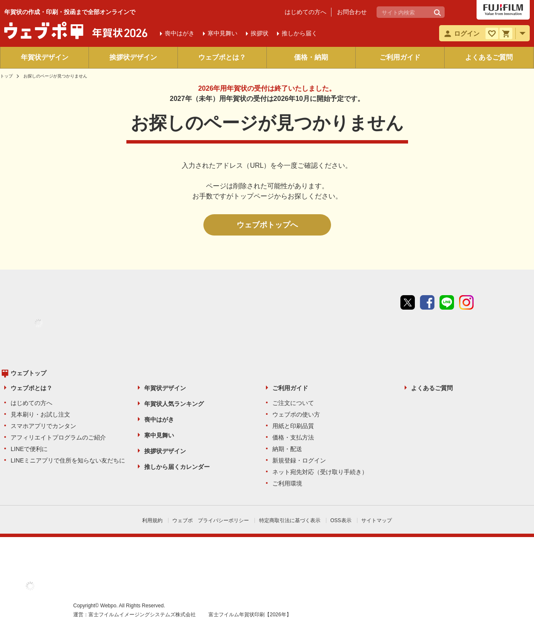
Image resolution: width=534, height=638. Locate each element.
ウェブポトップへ (267, 225)
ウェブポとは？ (222, 57)
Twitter (407, 302)
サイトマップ (376, 520)
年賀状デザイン (45, 57)
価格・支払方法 (293, 437)
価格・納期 (311, 57)
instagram (466, 302)
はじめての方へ (305, 12)
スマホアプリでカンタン (43, 425)
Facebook (427, 302)
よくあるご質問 (489, 57)
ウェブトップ (28, 373)
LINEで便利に (29, 448)
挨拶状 (259, 33)
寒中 (222, 33)
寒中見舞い (159, 435)
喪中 (179, 33)
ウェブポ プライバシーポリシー (210, 520)
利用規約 (152, 520)
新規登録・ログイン (299, 460)
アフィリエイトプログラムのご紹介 (58, 437)
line (447, 302)
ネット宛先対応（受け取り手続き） (320, 471)
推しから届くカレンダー (177, 466)
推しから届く (299, 33)
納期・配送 (287, 448)
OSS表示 (340, 520)
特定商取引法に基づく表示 (289, 520)
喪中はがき (159, 419)
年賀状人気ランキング (174, 403)
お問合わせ (352, 12)
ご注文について (293, 402)
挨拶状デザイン (133, 57)
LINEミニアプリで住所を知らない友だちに (68, 460)
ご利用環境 (287, 483)
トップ (6, 76)
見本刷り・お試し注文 (40, 414)
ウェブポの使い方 (296, 414)
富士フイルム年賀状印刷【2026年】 (249, 615)
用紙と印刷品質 (293, 425)
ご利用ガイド (400, 57)
